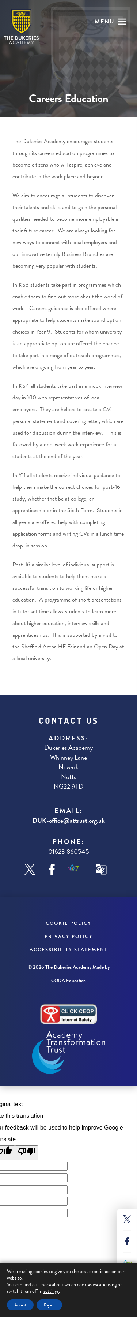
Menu (105, 21)
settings (51, 1291)
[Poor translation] (26, 1152)
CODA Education (68, 980)
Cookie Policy (68, 923)
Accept (20, 1305)
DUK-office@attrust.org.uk (69, 820)
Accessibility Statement (69, 949)
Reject (49, 1305)
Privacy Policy (69, 936)
